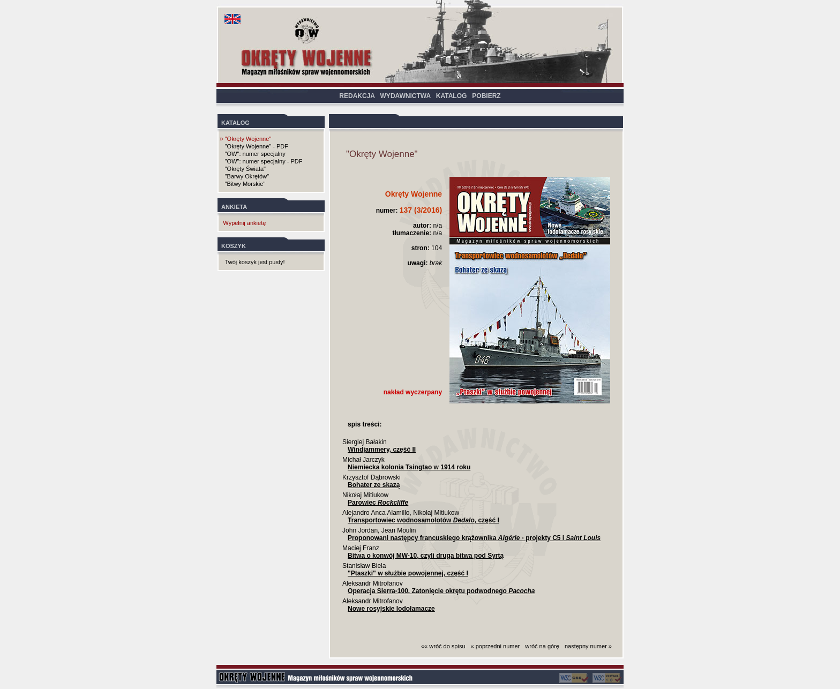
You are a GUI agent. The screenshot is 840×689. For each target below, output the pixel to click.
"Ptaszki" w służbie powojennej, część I (408, 573)
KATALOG (451, 96)
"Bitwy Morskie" (245, 184)
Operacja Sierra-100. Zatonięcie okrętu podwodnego (441, 591)
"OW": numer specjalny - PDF (264, 161)
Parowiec (378, 502)
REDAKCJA (356, 96)
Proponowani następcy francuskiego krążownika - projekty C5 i (474, 538)
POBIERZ (486, 96)
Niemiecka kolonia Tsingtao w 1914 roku (409, 467)
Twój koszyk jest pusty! (255, 262)
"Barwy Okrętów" (247, 176)
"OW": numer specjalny (255, 154)
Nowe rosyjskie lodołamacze (391, 608)
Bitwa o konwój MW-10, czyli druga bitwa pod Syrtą (426, 555)
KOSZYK (233, 246)
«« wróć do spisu (443, 646)
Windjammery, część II (382, 449)
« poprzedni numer (495, 646)
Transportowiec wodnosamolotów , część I (423, 520)
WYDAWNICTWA (405, 96)
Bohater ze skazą (374, 485)
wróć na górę (542, 646)
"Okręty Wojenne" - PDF (256, 146)
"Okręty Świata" (245, 169)
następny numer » (588, 646)
